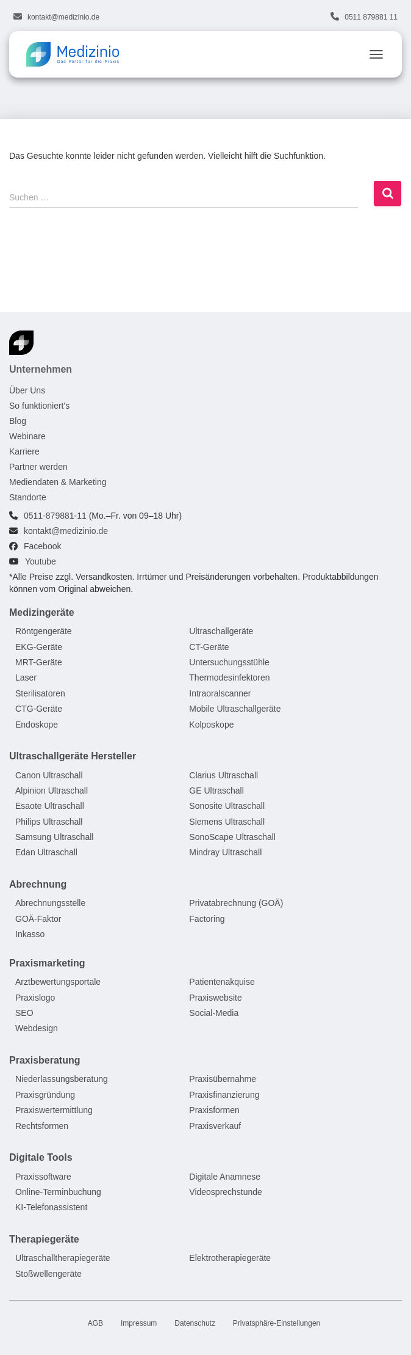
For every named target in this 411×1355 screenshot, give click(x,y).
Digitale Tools (41, 1157)
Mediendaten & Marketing (58, 482)
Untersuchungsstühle (229, 662)
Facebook (42, 546)
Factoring (206, 919)
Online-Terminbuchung (58, 1192)
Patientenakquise (221, 982)
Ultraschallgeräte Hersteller (72, 756)
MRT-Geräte (38, 662)
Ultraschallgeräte (221, 631)
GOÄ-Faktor (38, 919)
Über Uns (27, 390)
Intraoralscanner (220, 693)
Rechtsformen (41, 1126)
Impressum (139, 1323)
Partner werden (38, 467)
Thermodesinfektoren (229, 678)
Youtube (40, 561)
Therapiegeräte (44, 1239)
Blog (17, 421)
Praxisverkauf (215, 1126)
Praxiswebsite (215, 998)
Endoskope (36, 724)
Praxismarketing (47, 963)
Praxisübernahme (222, 1079)
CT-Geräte (209, 647)
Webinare (27, 436)
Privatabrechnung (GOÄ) (236, 903)
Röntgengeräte (43, 631)
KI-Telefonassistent (51, 1208)
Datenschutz (194, 1323)
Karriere (24, 451)
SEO (24, 1013)
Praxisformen (214, 1110)
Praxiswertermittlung (54, 1110)
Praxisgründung (45, 1095)
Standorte (27, 497)
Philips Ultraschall (48, 822)
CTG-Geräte (38, 709)
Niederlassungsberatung (61, 1079)
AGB (95, 1323)
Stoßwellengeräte (48, 1274)
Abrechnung (37, 884)
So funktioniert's (39, 406)
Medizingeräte (41, 612)
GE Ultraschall (216, 790)
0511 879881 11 (371, 17)
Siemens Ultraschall (227, 822)
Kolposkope (211, 724)
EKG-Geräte (38, 647)
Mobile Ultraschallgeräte (235, 709)
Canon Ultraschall (49, 775)
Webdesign (36, 1029)
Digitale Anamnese (224, 1177)
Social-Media (213, 1013)
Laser (26, 678)
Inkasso (30, 935)
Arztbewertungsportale (58, 982)
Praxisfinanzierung (224, 1095)
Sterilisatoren (40, 693)
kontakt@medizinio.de (63, 17)
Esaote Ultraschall (49, 806)
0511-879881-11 (55, 515)
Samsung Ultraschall (54, 837)
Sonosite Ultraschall (227, 806)
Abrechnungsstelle (50, 903)
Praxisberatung (44, 1060)
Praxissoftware (43, 1177)
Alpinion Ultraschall (51, 790)
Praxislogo (35, 998)
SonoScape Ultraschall (232, 837)
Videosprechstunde (225, 1192)
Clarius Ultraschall (223, 775)
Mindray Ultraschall (225, 853)
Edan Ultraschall (46, 853)
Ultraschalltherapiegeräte (62, 1258)
